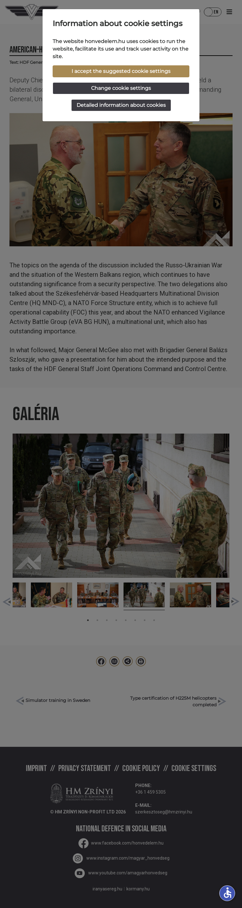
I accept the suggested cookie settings (121, 71)
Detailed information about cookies (121, 105)
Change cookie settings (121, 88)
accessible (227, 892)
